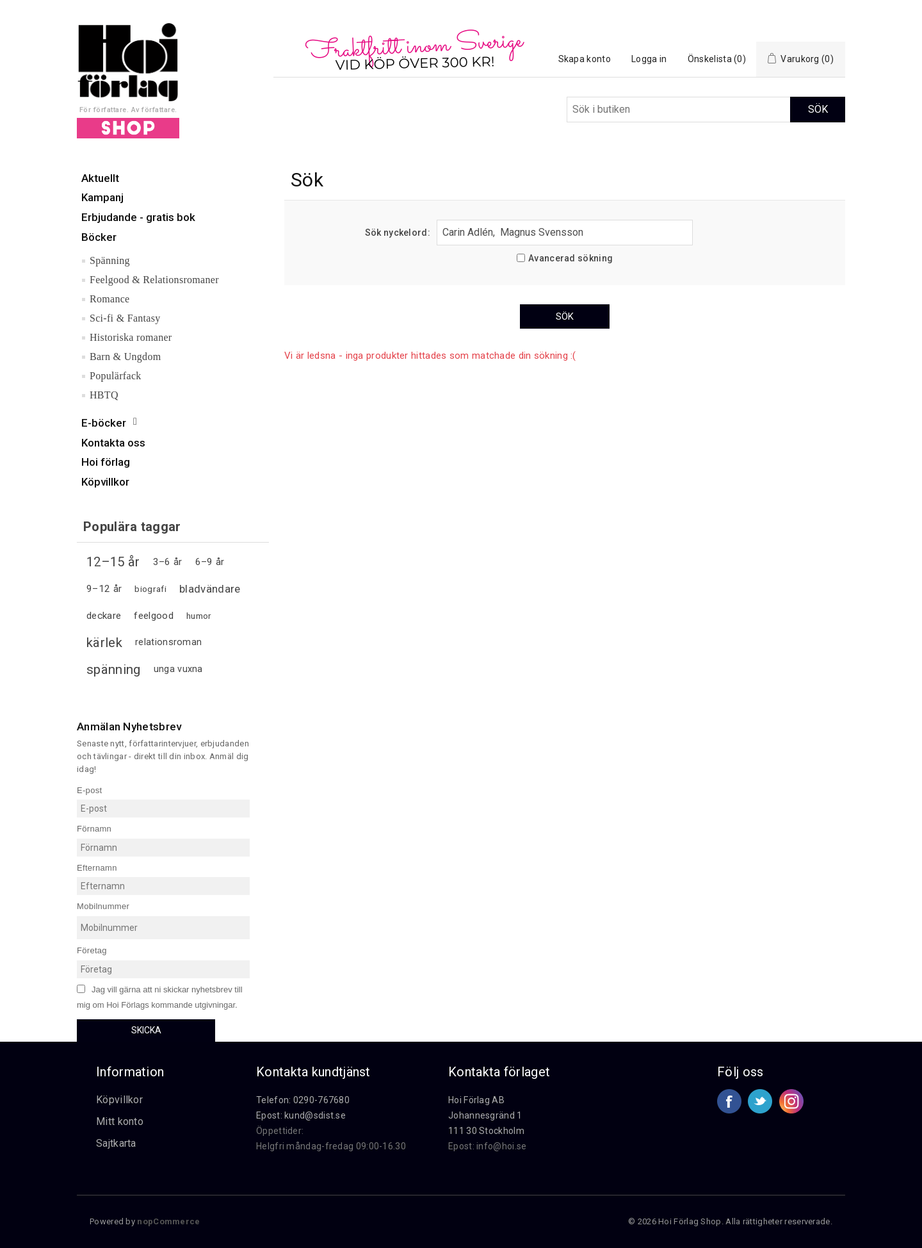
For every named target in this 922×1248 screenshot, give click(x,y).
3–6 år (167, 562)
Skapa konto (584, 59)
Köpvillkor (119, 1100)
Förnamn (94, 828)
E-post (89, 789)
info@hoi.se (501, 1146)
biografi (150, 589)
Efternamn (97, 867)
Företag (92, 950)
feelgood (153, 615)
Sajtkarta (116, 1143)
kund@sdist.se (315, 1115)
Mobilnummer (103, 906)
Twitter (760, 1101)
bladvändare (209, 588)
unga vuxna (178, 669)
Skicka (146, 1030)
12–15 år (113, 562)
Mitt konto (119, 1121)
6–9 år (210, 562)
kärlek (104, 642)
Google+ (791, 1101)
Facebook (729, 1101)
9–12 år (104, 589)
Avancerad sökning (570, 258)
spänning (113, 669)
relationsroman (168, 642)
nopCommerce (168, 1221)
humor (199, 616)
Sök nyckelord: (397, 232)
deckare (103, 615)
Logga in (649, 59)
